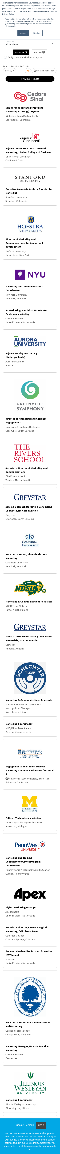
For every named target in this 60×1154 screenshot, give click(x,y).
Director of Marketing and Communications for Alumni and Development (24, 242)
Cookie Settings (25, 1125)
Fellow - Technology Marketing (23, 818)
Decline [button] (36, 33)
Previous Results (30, 78)
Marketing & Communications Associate (28, 601)
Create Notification (44, 70)
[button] (39, 52)
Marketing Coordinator (18, 723)
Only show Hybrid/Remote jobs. (25, 57)
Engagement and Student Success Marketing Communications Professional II (29, 770)
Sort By (8, 70)
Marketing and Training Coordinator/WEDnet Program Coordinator (23, 861)
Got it (41, 1125)
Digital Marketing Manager (20, 907)
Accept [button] (23, 33)
